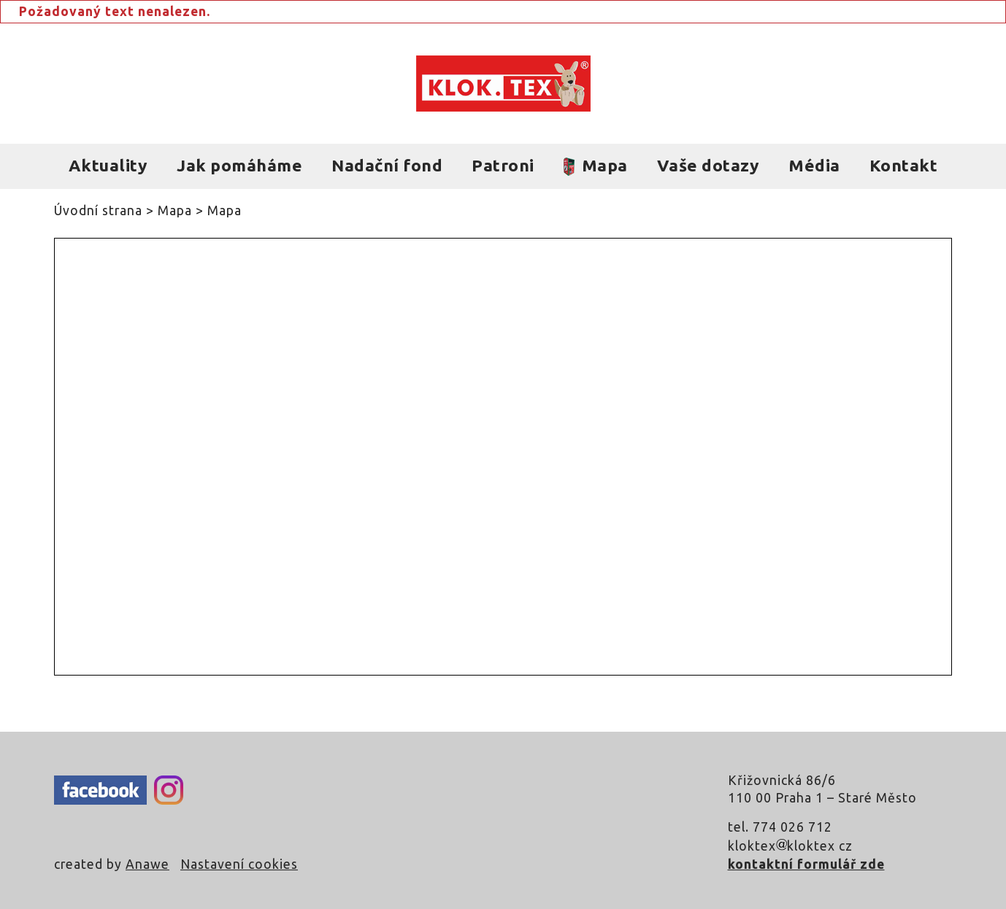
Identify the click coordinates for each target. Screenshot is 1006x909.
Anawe (147, 864)
